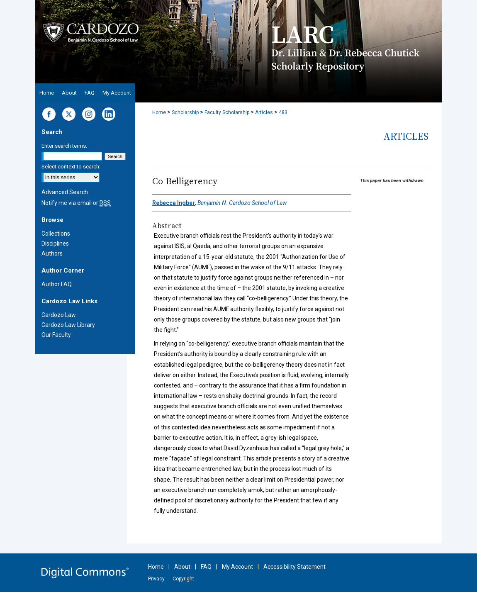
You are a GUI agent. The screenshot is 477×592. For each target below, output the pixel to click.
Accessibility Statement (294, 566)
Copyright (183, 579)
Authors (52, 253)
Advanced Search (64, 192)
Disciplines (55, 243)
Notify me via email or (76, 203)
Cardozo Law (58, 315)
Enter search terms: (64, 146)
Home (159, 112)
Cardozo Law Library (68, 325)
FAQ (206, 566)
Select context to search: (70, 166)
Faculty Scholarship (226, 112)
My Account (237, 566)
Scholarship (185, 112)
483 (283, 112)
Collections (55, 233)
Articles (264, 112)
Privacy (156, 579)
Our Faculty (56, 334)
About (182, 566)
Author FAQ (56, 284)
